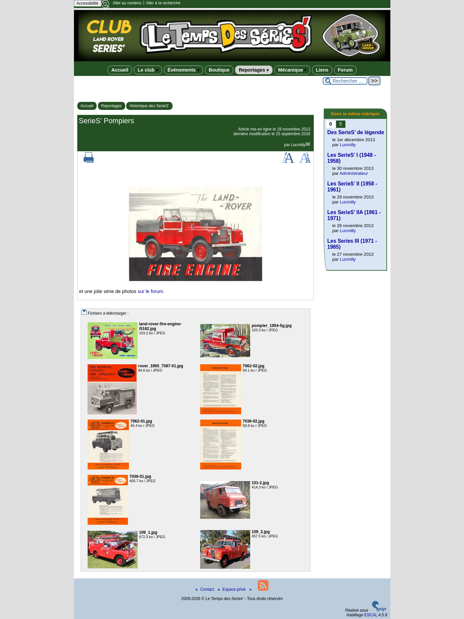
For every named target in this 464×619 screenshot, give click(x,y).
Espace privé (232, 589)
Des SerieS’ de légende (355, 132)
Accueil (119, 70)
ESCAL (370, 615)
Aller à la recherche (163, 3)
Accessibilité (88, 3)
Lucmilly (298, 145)
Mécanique (292, 70)
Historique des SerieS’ (149, 106)
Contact (205, 589)
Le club (148, 70)
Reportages (254, 70)
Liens (322, 70)
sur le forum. (151, 291)
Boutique (219, 70)
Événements (184, 70)
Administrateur (354, 173)
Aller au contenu (127, 3)
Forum (345, 70)
